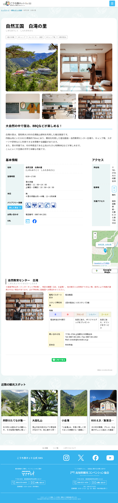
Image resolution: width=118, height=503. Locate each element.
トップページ (5, 10)
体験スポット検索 (16, 10)
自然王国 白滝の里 (104, 244)
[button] (105, 251)
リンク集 (55, 448)
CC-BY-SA (103, 265)
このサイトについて (69, 448)
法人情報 (45, 448)
